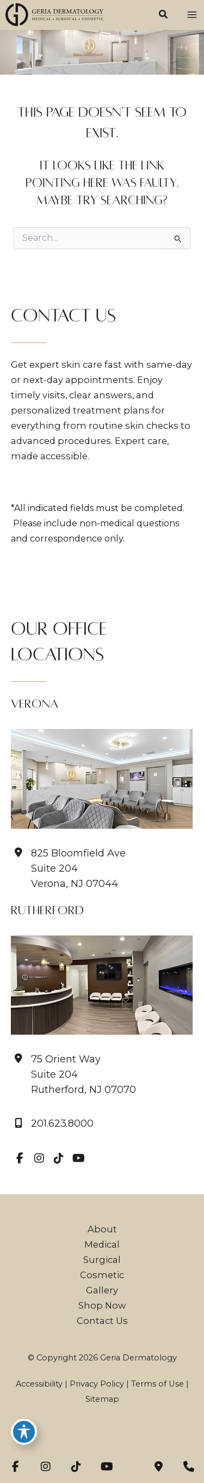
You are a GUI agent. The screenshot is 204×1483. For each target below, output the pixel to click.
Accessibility (39, 1384)
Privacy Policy (97, 1384)
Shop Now (102, 1305)
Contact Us (102, 1320)
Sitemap (102, 1399)
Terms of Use (157, 1384)
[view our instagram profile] (39, 1158)
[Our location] (189, 1467)
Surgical (102, 1259)
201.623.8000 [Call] (62, 1123)
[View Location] (73, 1074)
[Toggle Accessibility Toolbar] (24, 1432)
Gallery (102, 1290)
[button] (164, 16)
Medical (102, 1244)
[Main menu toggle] (192, 15)
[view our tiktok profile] (58, 1158)
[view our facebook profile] (19, 1158)
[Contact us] (158, 1467)
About (102, 1229)
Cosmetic (102, 1274)
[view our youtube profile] (78, 1158)
